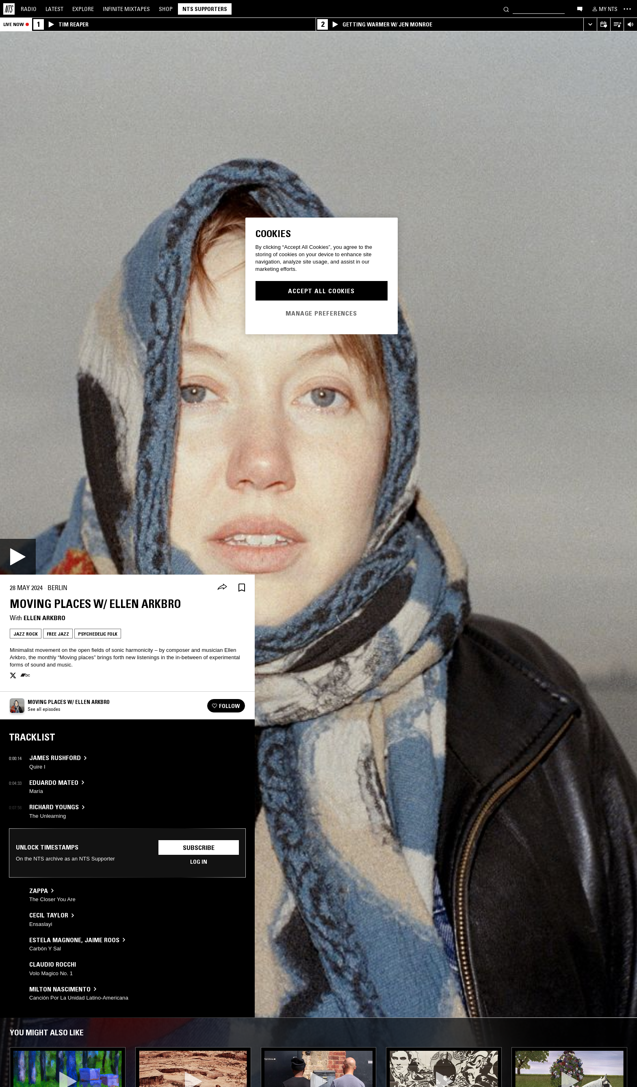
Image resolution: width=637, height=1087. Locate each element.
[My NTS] (604, 9)
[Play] (18, 557)
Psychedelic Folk (97, 634)
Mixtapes (126, 9)
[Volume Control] (630, 24)
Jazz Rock (25, 634)
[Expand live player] (590, 24)
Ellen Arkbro (44, 618)
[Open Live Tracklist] (617, 24)
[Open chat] (579, 8)
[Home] (9, 9)
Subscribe (198, 847)
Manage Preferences (321, 313)
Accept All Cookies (321, 291)
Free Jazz (58, 634)
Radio (29, 9)
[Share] (222, 587)
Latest (54, 9)
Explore (83, 9)
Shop (166, 9)
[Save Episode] (241, 588)
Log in (198, 861)
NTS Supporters (204, 9)
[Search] (506, 9)
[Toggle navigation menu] (627, 9)
